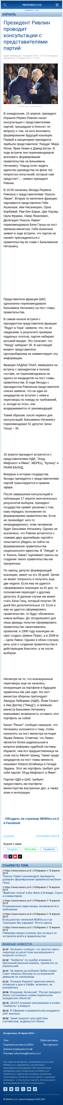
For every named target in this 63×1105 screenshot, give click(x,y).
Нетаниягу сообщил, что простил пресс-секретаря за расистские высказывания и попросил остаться (31, 952)
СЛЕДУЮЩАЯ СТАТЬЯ (46, 836)
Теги (5, 1040)
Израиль (9, 14)
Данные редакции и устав (17, 1049)
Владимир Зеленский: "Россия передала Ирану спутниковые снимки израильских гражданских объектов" (32, 995)
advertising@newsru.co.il (27, 1053)
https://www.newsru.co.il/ (18, 870)
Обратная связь (49, 1040)
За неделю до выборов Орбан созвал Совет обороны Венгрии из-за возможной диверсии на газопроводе (30, 973)
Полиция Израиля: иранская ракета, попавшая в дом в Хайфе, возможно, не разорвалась (29, 984)
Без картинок (50, 1044)
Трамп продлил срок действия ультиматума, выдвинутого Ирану (25, 1020)
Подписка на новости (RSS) (18, 1044)
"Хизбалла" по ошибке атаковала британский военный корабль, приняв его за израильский (30, 963)
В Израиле (9, 836)
